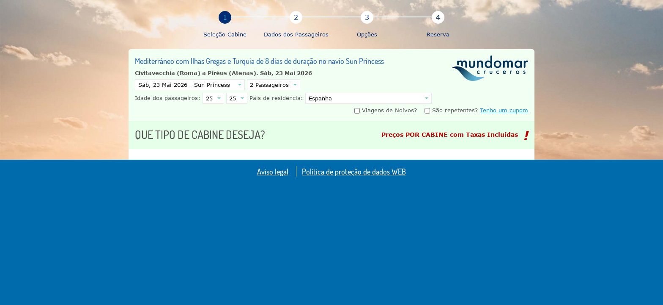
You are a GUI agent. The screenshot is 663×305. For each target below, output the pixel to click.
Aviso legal (272, 171)
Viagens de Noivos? (386, 110)
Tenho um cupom (504, 110)
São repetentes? (451, 110)
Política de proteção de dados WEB (354, 171)
